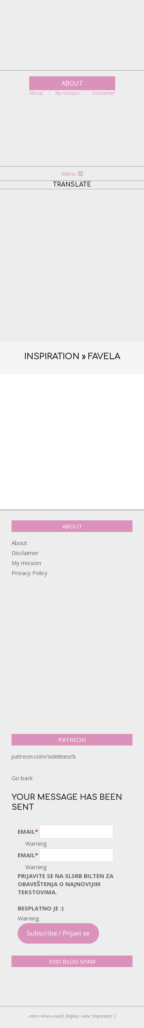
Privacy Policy (30, 573)
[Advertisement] (72, 265)
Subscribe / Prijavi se (58, 933)
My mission (26, 563)
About (19, 543)
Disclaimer (25, 553)
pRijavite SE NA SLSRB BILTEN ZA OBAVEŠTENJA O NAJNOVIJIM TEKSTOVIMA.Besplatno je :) (65, 892)
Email (28, 831)
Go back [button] (22, 778)
